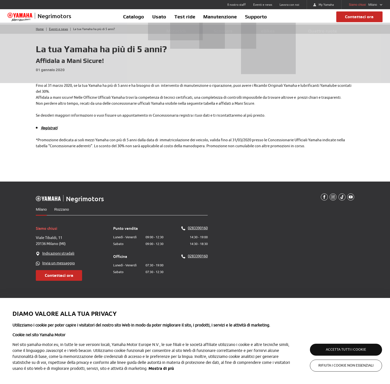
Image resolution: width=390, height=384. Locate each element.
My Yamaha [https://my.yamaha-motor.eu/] (323, 5)
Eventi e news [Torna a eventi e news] (58, 34)
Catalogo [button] (125, 19)
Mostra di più (161, 368)
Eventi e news (262, 5)
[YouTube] (350, 202)
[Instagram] (332, 202)
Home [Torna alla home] (40, 34)
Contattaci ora (357, 19)
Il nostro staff (236, 5)
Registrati (49, 133)
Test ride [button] (184, 19)
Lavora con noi (289, 5)
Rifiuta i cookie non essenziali (340, 365)
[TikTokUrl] (341, 202)
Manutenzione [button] (224, 19)
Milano (41, 214)
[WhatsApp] (74, 269)
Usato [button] (155, 19)
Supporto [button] (265, 19)
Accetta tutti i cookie (340, 349)
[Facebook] (323, 202)
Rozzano (61, 214)
